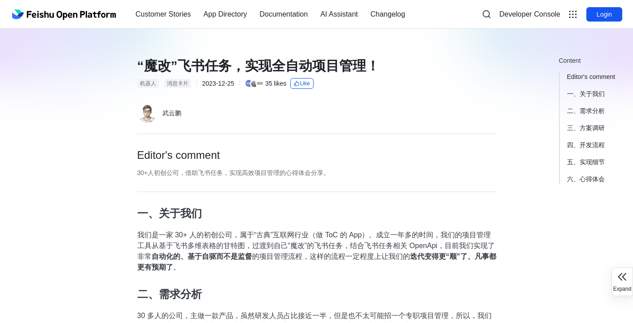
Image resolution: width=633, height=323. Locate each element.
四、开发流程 (586, 144)
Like (302, 83)
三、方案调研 (586, 127)
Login (604, 14)
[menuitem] (163, 14)
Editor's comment (591, 76)
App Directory (225, 14)
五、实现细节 (586, 162)
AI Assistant (339, 14)
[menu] (270, 14)
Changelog (388, 14)
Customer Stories (163, 14)
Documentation (284, 14)
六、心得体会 (586, 179)
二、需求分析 (586, 110)
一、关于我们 (586, 93)
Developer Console (529, 14)
